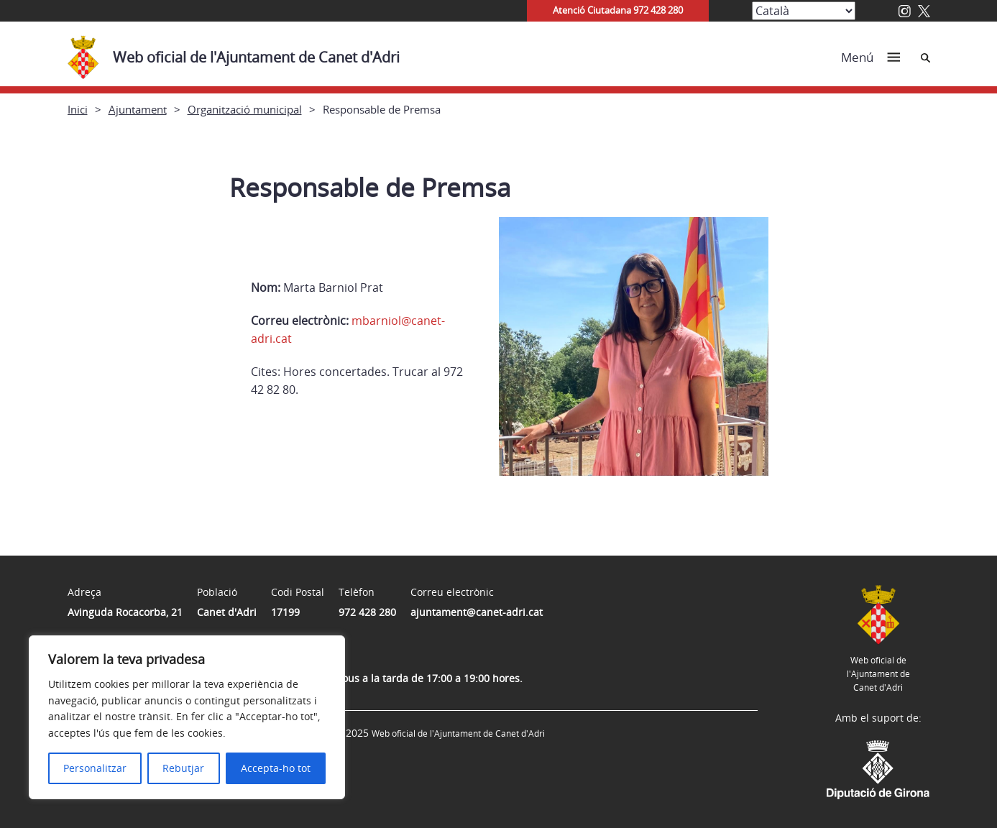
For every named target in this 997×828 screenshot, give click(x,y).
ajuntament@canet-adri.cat (476, 612)
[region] (187, 717)
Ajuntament (138, 109)
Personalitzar (95, 768)
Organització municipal (245, 109)
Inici (78, 109)
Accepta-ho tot (276, 768)
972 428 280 (367, 612)
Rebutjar (183, 768)
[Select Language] (803, 10)
